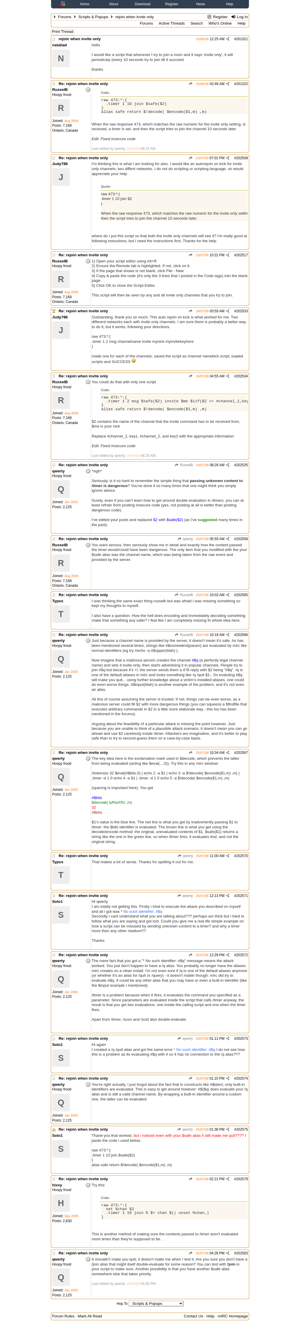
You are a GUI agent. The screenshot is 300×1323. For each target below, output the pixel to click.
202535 (242, 465)
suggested (207, 520)
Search (196, 23)
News (200, 4)
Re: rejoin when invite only (83, 84)
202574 (242, 1078)
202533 (242, 311)
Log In (239, 17)
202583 (242, 1253)
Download (142, 4)
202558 (242, 539)
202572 (242, 955)
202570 (242, 856)
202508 (242, 158)
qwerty (185, 539)
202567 (242, 753)
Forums (64, 17)
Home (84, 4)
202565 (242, 595)
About (113, 4)
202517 (242, 255)
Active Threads (172, 23)
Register (171, 4)
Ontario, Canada (65, 130)
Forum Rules (63, 1316)
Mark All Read (90, 1316)
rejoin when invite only (80, 39)
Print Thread (62, 31)
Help (229, 4)
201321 (242, 39)
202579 (242, 1179)
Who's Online (220, 23)
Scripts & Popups (93, 17)
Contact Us (193, 1316)
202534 (242, 376)
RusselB (184, 465)
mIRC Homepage (233, 1316)
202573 (242, 1039)
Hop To (122, 1304)
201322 (242, 84)
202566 (242, 635)
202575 (242, 1129)
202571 (242, 896)
